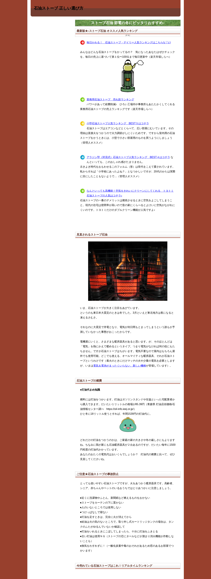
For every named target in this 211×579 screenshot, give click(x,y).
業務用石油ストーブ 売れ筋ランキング (110, 99)
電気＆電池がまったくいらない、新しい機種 (119, 365)
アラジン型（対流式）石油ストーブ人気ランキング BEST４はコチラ (128, 157)
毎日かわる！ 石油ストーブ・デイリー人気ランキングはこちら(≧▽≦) (129, 42)
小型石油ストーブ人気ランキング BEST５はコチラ (118, 123)
